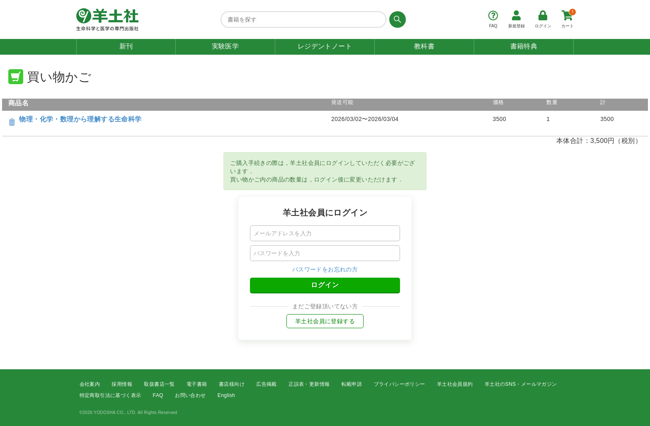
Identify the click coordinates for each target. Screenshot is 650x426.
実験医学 (225, 46)
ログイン (325, 284)
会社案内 (90, 384)
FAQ (158, 395)
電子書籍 (197, 384)
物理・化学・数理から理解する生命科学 (80, 119)
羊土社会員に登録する (325, 321)
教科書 (424, 46)
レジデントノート (325, 46)
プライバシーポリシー (399, 384)
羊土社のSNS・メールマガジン (521, 384)
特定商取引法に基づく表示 (110, 395)
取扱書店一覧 (159, 384)
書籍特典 (524, 46)
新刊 (126, 46)
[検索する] (396, 19)
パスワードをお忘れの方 (325, 269)
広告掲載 (266, 384)
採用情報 (122, 384)
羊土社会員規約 (455, 384)
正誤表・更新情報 (309, 384)
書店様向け (232, 384)
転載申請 (352, 384)
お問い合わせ (190, 395)
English (226, 395)
